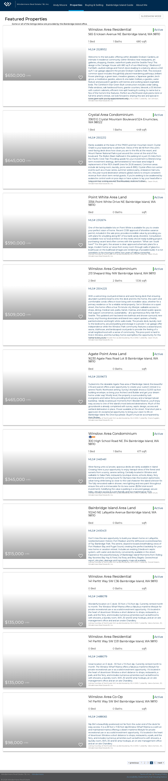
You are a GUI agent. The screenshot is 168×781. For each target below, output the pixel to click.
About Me (141, 5)
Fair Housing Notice (158, 777)
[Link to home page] (7, 5)
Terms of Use (146, 774)
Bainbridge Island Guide (119, 5)
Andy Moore (60, 5)
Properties (76, 5)
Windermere (38, 774)
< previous (133, 763)
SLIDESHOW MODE (151, 16)
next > (161, 763)
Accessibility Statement (137, 777)
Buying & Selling (94, 5)
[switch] (80, 76)
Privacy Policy (161, 774)
